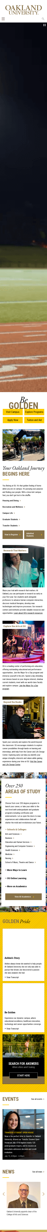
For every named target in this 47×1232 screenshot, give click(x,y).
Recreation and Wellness (13, 507)
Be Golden (23, 995)
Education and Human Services (17, 842)
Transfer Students (10, 525)
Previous (4, 1193)
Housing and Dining (11, 500)
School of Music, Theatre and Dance (19, 862)
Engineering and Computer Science (19, 846)
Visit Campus (12, 411)
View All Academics (23, 897)
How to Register (11, 534)
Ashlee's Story (23, 941)
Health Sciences (11, 850)
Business (8, 838)
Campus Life (8, 513)
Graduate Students (10, 519)
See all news (37, 1172)
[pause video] (44, 25)
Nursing (8, 858)
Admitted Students (30, 534)
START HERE (23, 1075)
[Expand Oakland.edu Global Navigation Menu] (3, 19)
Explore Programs (34, 411)
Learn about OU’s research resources (28, 613)
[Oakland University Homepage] (23, 10)
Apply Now (12, 420)
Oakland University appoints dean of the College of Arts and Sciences (22, 1213)
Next (43, 1193)
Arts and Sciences (12, 834)
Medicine (8, 854)
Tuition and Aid (34, 420)
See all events (36, 1099)
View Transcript (13, 977)
